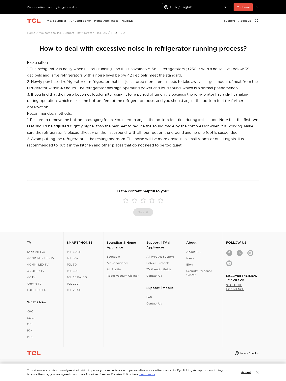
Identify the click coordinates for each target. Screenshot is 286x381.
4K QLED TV (35, 271)
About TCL (193, 252)
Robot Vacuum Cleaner (123, 275)
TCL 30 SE (74, 252)
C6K (30, 311)
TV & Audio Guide (158, 269)
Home (31, 33)
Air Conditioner (117, 263)
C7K (30, 324)
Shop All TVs (36, 252)
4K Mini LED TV (38, 264)
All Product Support (160, 256)
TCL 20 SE (74, 290)
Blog (189, 264)
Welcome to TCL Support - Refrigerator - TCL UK (73, 33)
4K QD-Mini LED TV (40, 258)
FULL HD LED (36, 290)
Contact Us (154, 275)
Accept (246, 372)
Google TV (34, 283)
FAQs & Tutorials (157, 263)
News (190, 258)
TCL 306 (72, 271)
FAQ (149, 297)
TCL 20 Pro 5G (77, 277)
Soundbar (113, 256)
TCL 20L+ (73, 283)
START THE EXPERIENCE (235, 287)
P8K (30, 337)
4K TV (31, 277)
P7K (29, 330)
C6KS (31, 318)
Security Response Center (199, 273)
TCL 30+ (72, 258)
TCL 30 (72, 264)
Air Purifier (114, 269)
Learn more (147, 374)
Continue (243, 7)
